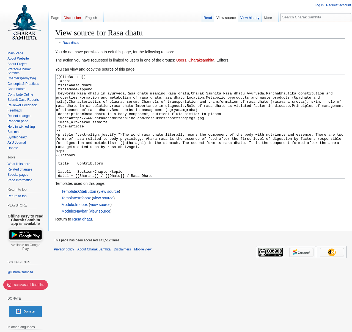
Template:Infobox (76, 218)
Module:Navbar (74, 232)
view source (108, 212)
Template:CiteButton (78, 212)
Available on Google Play (25, 247)
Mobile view (143, 270)
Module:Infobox (74, 225)
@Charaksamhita (20, 272)
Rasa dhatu (71, 42)
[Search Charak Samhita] (315, 17)
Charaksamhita (201, 60)
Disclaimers (122, 270)
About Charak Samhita (94, 270)
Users (181, 60)
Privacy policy (64, 270)
